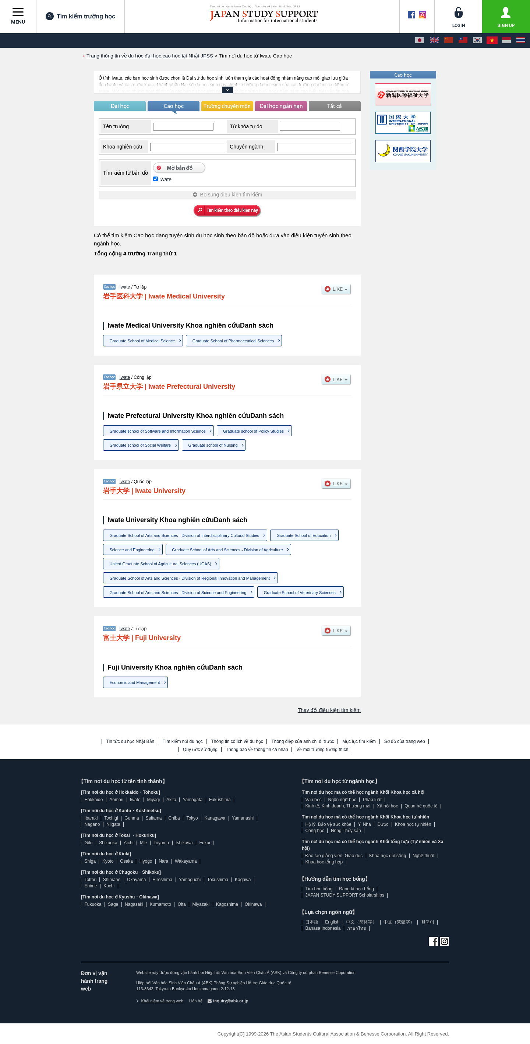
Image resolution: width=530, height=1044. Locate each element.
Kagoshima (227, 904)
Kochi (108, 885)
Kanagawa (215, 818)
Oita (182, 904)
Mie (143, 842)
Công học (314, 830)
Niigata (113, 824)
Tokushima (217, 879)
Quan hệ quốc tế (421, 806)
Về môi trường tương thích (322, 749)
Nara (163, 861)
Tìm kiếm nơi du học (183, 741)
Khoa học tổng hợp (324, 862)
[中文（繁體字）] (463, 40)
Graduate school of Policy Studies (253, 431)
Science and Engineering (132, 550)
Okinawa (253, 904)
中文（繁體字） (399, 922)
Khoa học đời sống (387, 855)
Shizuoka (108, 842)
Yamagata (192, 799)
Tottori (90, 879)
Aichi (128, 842)
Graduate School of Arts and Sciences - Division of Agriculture (227, 550)
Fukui (204, 842)
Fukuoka (92, 904)
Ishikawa (184, 842)
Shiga (90, 861)
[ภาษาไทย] (520, 40)
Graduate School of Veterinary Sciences (300, 592)
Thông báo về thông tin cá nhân (257, 749)
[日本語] (419, 40)
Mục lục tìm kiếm (359, 741)
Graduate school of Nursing (213, 445)
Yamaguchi (190, 879)
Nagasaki (134, 904)
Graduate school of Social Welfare (140, 445)
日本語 (311, 922)
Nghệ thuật (423, 855)
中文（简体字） (361, 922)
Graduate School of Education (303, 535)
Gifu (88, 842)
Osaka (126, 861)
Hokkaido (93, 799)
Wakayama (186, 861)
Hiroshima (162, 879)
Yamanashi (243, 818)
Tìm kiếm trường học (80, 16)
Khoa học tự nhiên (413, 824)
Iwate (165, 179)
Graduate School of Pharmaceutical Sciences (233, 341)
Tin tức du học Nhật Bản (130, 741)
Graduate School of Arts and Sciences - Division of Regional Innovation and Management (190, 578)
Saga (113, 904)
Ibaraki (91, 818)
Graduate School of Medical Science (142, 341)
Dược (382, 824)
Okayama (136, 879)
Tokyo (192, 818)
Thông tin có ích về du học (237, 741)
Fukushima (220, 799)
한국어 (427, 922)
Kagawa (243, 879)
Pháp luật (372, 799)
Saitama (153, 818)
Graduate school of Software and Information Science (158, 431)
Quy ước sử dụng (200, 749)
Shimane (111, 879)
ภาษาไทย (356, 928)
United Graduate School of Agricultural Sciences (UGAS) (160, 564)
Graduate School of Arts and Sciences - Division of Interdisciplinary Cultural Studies (184, 535)
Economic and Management (135, 682)
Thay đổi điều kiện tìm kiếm (329, 710)
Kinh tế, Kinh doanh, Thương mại (337, 806)
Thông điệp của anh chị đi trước (302, 741)
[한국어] (477, 40)
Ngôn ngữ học (342, 799)
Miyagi (153, 799)
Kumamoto (160, 904)
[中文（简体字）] (448, 40)
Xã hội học (387, 806)
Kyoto (108, 861)
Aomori (116, 799)
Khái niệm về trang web (159, 1001)
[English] (434, 40)
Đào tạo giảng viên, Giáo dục (334, 855)
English (332, 922)
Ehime (90, 885)
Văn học (313, 799)
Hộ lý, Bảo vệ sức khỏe (328, 824)
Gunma (131, 818)
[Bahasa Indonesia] (506, 40)
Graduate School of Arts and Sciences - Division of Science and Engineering (178, 592)
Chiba (174, 818)
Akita (171, 799)
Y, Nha (364, 824)
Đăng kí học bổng (356, 888)
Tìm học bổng (318, 888)
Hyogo (145, 861)
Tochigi (111, 818)
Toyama (161, 842)
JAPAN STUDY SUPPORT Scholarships (344, 895)
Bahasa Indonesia (322, 928)
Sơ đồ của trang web (404, 741)
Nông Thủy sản (346, 830)
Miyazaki (200, 904)
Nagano (92, 824)
